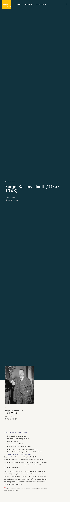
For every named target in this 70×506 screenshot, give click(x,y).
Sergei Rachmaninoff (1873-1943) (15, 432)
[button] (6, 200)
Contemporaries (10, 182)
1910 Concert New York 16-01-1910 (19, 454)
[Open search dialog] (66, 4)
